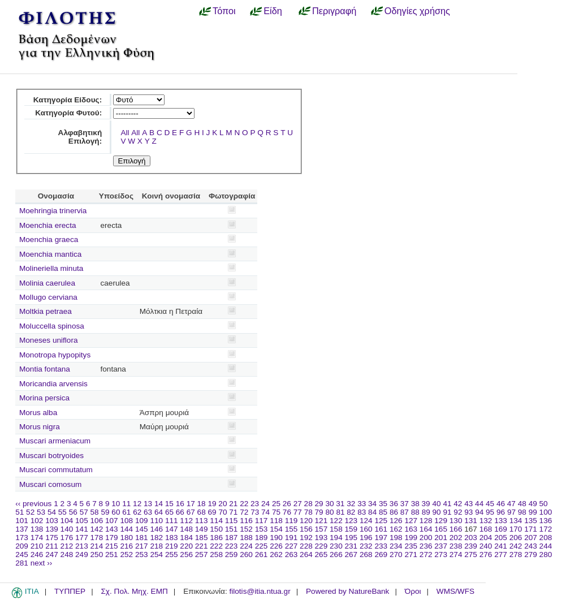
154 (276, 529)
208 (545, 537)
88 (415, 512)
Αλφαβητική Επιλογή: (80, 136)
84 (372, 512)
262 (276, 554)
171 (530, 529)
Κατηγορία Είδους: (67, 100)
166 (456, 529)
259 (231, 554)
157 (321, 529)
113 (201, 520)
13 (148, 503)
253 (141, 554)
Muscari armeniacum (54, 441)
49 (533, 503)
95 (490, 512)
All (124, 132)
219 (171, 546)
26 (287, 503)
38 (415, 503)
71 (233, 512)
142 (96, 529)
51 (19, 512)
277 (500, 554)
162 (396, 529)
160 (366, 529)
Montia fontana (44, 369)
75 (276, 512)
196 (366, 537)
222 (216, 546)
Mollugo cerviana (48, 297)
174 (37, 537)
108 (126, 520)
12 (137, 503)
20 (222, 503)
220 (186, 546)
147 (171, 529)
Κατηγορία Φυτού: (68, 113)
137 (21, 529)
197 (380, 537)
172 (545, 529)
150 (216, 529)
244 (545, 546)
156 (306, 529)
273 (440, 554)
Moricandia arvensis (53, 383)
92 (457, 512)
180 (126, 537)
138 (37, 529)
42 (457, 503)
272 (426, 554)
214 (96, 546)
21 (233, 503)
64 (158, 512)
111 (171, 520)
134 (515, 520)
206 (515, 537)
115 (231, 520)
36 (394, 503)
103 (51, 520)
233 (380, 546)
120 (306, 520)
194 (336, 537)
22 (244, 503)
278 (515, 554)
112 (186, 520)
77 (297, 512)
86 (394, 512)
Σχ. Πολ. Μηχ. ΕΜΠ (134, 591)
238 (456, 546)
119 (291, 520)
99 (533, 512)
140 (67, 529)
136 (545, 520)
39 (426, 503)
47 (511, 503)
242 (515, 546)
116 (246, 520)
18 (201, 503)
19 (212, 503)
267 (351, 554)
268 (366, 554)
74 (265, 512)
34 (372, 503)
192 (306, 537)
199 (410, 537)
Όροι (413, 591)
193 (321, 537)
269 (380, 554)
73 (254, 512)
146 (156, 529)
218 (156, 546)
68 (201, 512)
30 (329, 503)
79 (319, 512)
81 (340, 512)
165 (440, 529)
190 (276, 537)
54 (51, 512)
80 (329, 512)
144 (126, 529)
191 (291, 537)
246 (37, 554)
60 (115, 512)
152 (246, 529)
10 (115, 503)
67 (191, 512)
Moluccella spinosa (51, 326)
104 (67, 520)
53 (41, 512)
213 (81, 546)
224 (246, 546)
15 (169, 503)
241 (500, 546)
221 (201, 546)
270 (396, 554)
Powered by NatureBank (347, 591)
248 (67, 554)
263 (291, 554)
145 (141, 529)
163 (410, 529)
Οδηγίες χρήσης (417, 11)
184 (186, 537)
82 (351, 512)
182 (156, 537)
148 (186, 529)
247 (51, 554)
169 (500, 529)
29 (319, 503)
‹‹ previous (33, 503)
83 (361, 512)
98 (522, 512)
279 (530, 554)
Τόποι (224, 11)
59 (105, 512)
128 (426, 520)
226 (276, 546)
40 (436, 503)
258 (216, 554)
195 (351, 537)
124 (366, 520)
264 (306, 554)
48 (522, 503)
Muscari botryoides (51, 455)
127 (410, 520)
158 (336, 529)
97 (511, 512)
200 (426, 537)
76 (287, 512)
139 (51, 529)
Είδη (272, 11)
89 (426, 512)
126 (396, 520)
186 (216, 537)
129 (440, 520)
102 (37, 520)
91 (447, 512)
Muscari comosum (50, 484)
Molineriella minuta (51, 268)
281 (21, 563)
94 (479, 512)
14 (158, 503)
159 (351, 529)
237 (440, 546)
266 (336, 554)
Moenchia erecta (47, 225)
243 (530, 546)
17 (191, 503)
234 (396, 546)
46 (500, 503)
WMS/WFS (455, 591)
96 (500, 512)
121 (321, 520)
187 (231, 537)
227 (291, 546)
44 (479, 503)
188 (246, 537)
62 (137, 512)
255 (171, 554)
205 (500, 537)
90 (437, 512)
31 (340, 503)
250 (96, 554)
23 (254, 503)
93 (468, 512)
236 (426, 546)
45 (490, 503)
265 (321, 554)
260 (246, 554)
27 (297, 503)
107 (111, 520)
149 (201, 529)
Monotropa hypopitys (54, 355)
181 (141, 537)
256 (186, 554)
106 (96, 520)
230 (336, 546)
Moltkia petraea (45, 311)
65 (169, 512)
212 (67, 546)
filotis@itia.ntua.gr (259, 591)
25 (276, 503)
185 (201, 537)
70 (222, 512)
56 (73, 512)
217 (141, 546)
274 (456, 554)
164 (426, 529)
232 (366, 546)
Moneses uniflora (48, 340)
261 (261, 554)
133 (500, 520)
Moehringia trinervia (53, 210)
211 (51, 546)
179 (111, 537)
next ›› (42, 563)
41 (447, 503)
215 (111, 546)
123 (351, 520)
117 (261, 520)
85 (383, 512)
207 (530, 537)
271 (410, 554)
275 (470, 554)
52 (30, 512)
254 (156, 554)
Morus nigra (39, 426)
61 (126, 512)
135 (530, 520)
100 (545, 512)
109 (141, 520)
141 (81, 529)
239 (470, 546)
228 (306, 546)
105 (81, 520)
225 (261, 546)
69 (212, 512)
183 (171, 537)
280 (545, 554)
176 (67, 537)
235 (410, 546)
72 (244, 512)
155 (291, 529)
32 (351, 503)
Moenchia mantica (50, 254)
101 (21, 520)
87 (404, 512)
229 (321, 546)
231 (351, 546)
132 (485, 520)
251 (111, 554)
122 (336, 520)
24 (265, 503)
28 (308, 503)
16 (180, 503)
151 (231, 529)
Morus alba (38, 412)
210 (37, 546)
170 (515, 529)
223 (231, 546)
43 (468, 503)
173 (21, 537)
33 (361, 503)
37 (404, 503)
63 (148, 512)
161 (380, 529)
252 (126, 554)
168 (485, 529)
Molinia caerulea (47, 283)
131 (470, 520)
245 (21, 554)
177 (81, 537)
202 (456, 537)
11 (126, 503)
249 (81, 554)
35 (383, 503)
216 (126, 546)
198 (396, 537)
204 (485, 537)
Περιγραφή (334, 11)
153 (261, 529)
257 (201, 554)
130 (456, 520)
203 (470, 537)
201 (440, 537)
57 (84, 512)
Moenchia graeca (48, 239)
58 (94, 512)
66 (180, 512)
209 (21, 546)
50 (543, 503)
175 (51, 537)
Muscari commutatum (56, 469)
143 (111, 529)
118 (276, 520)
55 (62, 512)
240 (485, 546)
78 (308, 512)
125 (380, 520)
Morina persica (44, 398)
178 (96, 537)
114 (216, 520)
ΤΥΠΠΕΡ (69, 591)
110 (156, 520)
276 (485, 554)
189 (261, 537)
